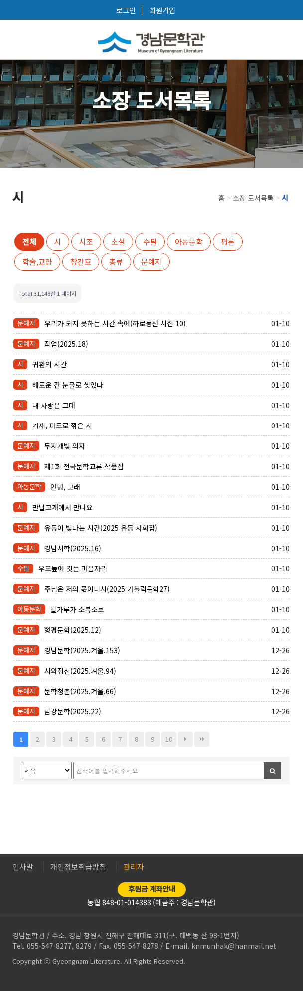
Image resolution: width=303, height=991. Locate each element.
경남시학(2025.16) (72, 548)
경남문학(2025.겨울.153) (82, 650)
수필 (150, 241)
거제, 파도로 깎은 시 (62, 425)
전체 (29, 241)
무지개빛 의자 (64, 446)
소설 (118, 241)
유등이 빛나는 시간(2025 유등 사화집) (100, 528)
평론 (228, 241)
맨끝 (201, 739)
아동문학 (189, 241)
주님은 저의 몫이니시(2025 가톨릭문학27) (107, 589)
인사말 (22, 866)
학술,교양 (37, 261)
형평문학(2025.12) (72, 630)
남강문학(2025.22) (72, 711)
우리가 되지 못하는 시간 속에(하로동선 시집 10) (115, 323)
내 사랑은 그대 (53, 405)
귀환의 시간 (49, 364)
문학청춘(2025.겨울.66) (80, 691)
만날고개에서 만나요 (62, 507)
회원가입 (162, 10)
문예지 (151, 261)
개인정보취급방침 (78, 866)
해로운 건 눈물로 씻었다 (67, 385)
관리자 (133, 866)
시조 (86, 241)
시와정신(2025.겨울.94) (80, 671)
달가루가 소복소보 (77, 609)
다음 (185, 739)
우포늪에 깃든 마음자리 (72, 568)
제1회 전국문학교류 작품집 (84, 466)
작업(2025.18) (66, 344)
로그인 (126, 10)
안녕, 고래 (65, 487)
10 (168, 739)
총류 (116, 261)
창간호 (80, 261)
